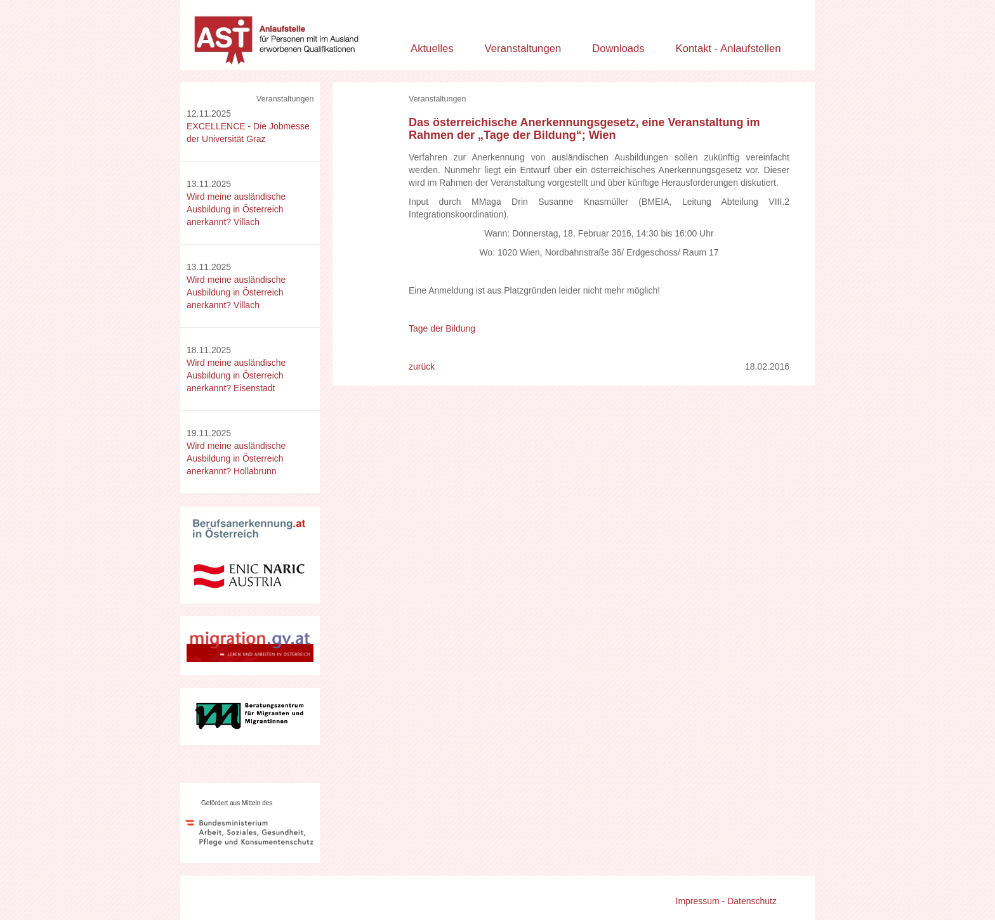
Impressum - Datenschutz (726, 901)
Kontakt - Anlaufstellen (728, 48)
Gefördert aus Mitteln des (236, 803)
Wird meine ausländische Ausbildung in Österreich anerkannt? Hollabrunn (236, 458)
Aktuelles (432, 48)
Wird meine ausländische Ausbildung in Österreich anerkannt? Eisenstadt (236, 375)
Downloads (618, 48)
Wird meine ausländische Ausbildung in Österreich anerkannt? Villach (236, 209)
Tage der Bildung (442, 328)
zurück (422, 366)
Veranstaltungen (523, 48)
